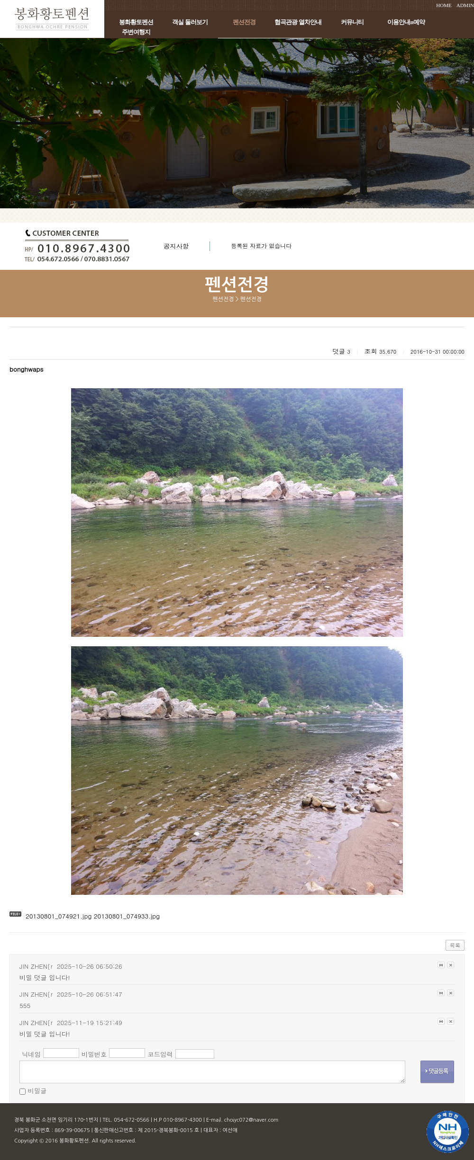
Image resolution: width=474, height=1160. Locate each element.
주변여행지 (136, 32)
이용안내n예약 (405, 22)
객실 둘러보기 (189, 22)
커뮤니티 (352, 22)
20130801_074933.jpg (125, 915)
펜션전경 (244, 22)
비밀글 (36, 1090)
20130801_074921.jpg (58, 915)
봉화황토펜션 (136, 22)
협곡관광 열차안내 (297, 22)
